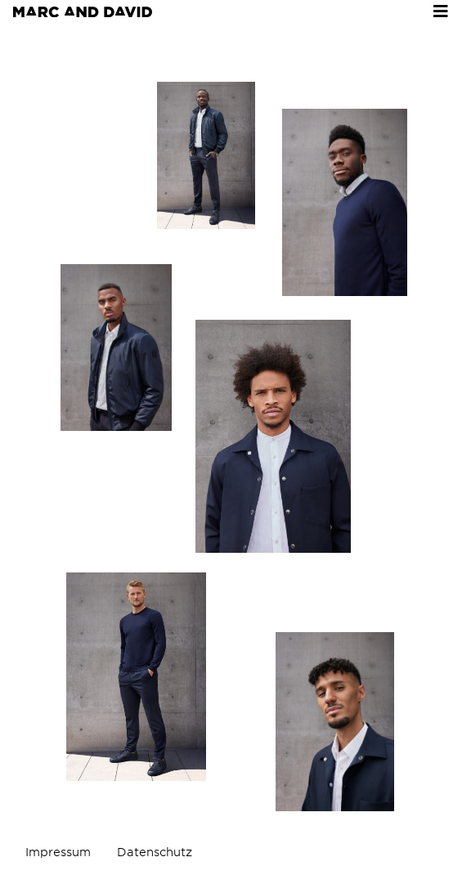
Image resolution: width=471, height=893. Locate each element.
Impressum (58, 852)
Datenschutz (154, 852)
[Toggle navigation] (441, 11)
